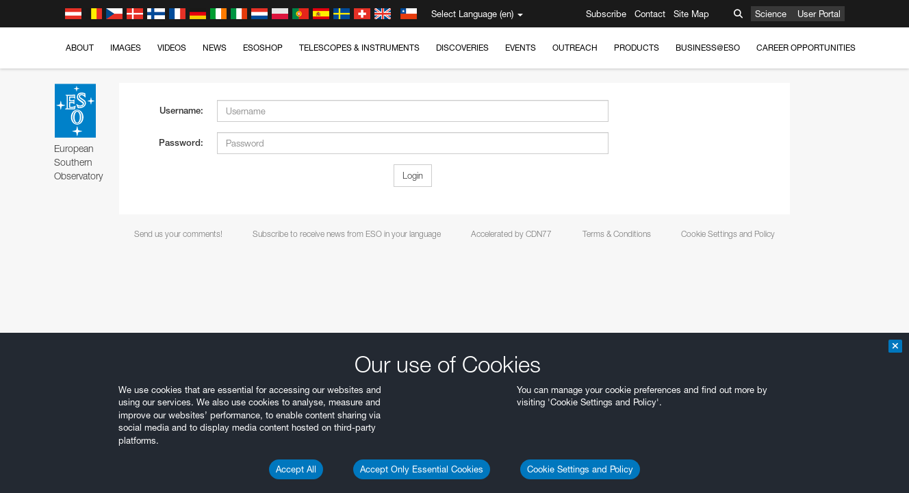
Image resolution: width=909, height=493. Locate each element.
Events (520, 47)
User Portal (819, 13)
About (80, 47)
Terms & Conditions (616, 234)
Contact (650, 13)
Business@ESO (708, 47)
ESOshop (263, 47)
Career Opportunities (806, 47)
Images (125, 47)
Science (770, 13)
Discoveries (462, 47)
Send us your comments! (178, 234)
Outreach (575, 47)
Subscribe (606, 13)
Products (636, 47)
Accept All (296, 469)
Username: (181, 110)
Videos (171, 47)
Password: (181, 143)
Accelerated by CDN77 (511, 234)
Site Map (691, 13)
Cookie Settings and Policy (580, 469)
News (215, 47)
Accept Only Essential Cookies (421, 469)
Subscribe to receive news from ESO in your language (347, 234)
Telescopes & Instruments (359, 47)
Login (412, 175)
